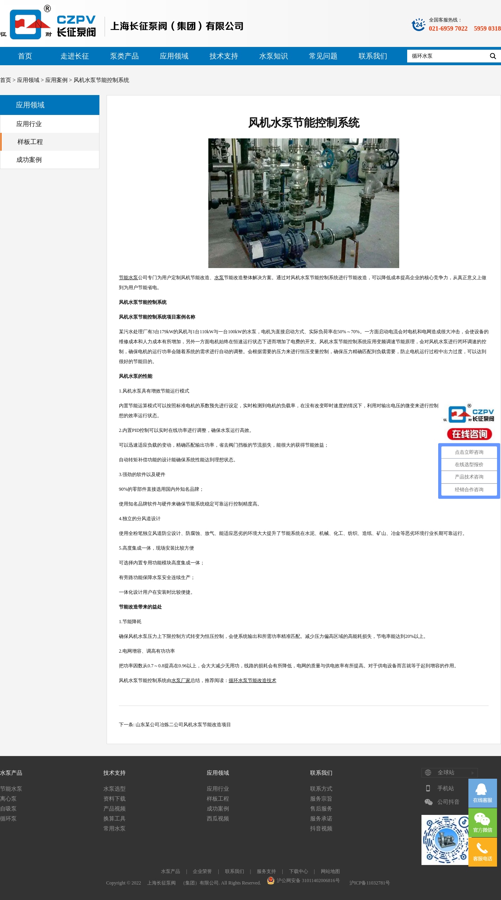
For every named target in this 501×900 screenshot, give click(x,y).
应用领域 (174, 56)
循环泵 (8, 819)
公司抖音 (448, 802)
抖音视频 (321, 829)
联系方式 (321, 789)
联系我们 (373, 56)
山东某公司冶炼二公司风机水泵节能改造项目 (183, 724)
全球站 (446, 773)
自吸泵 (8, 809)
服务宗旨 (321, 799)
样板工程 (30, 141)
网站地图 (330, 871)
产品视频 (114, 809)
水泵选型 (114, 789)
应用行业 (29, 124)
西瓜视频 (218, 819)
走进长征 (74, 56)
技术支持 (224, 56)
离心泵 (8, 799)
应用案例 (56, 80)
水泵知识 (273, 56)
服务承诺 (321, 819)
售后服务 (321, 809)
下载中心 (298, 871)
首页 (25, 56)
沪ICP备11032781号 (370, 883)
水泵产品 (11, 773)
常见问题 (323, 56)
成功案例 (29, 159)
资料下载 (114, 799)
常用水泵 (114, 829)
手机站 (445, 788)
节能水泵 (11, 789)
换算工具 (114, 819)
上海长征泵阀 (161, 883)
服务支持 (266, 871)
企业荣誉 (202, 871)
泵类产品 (124, 56)
